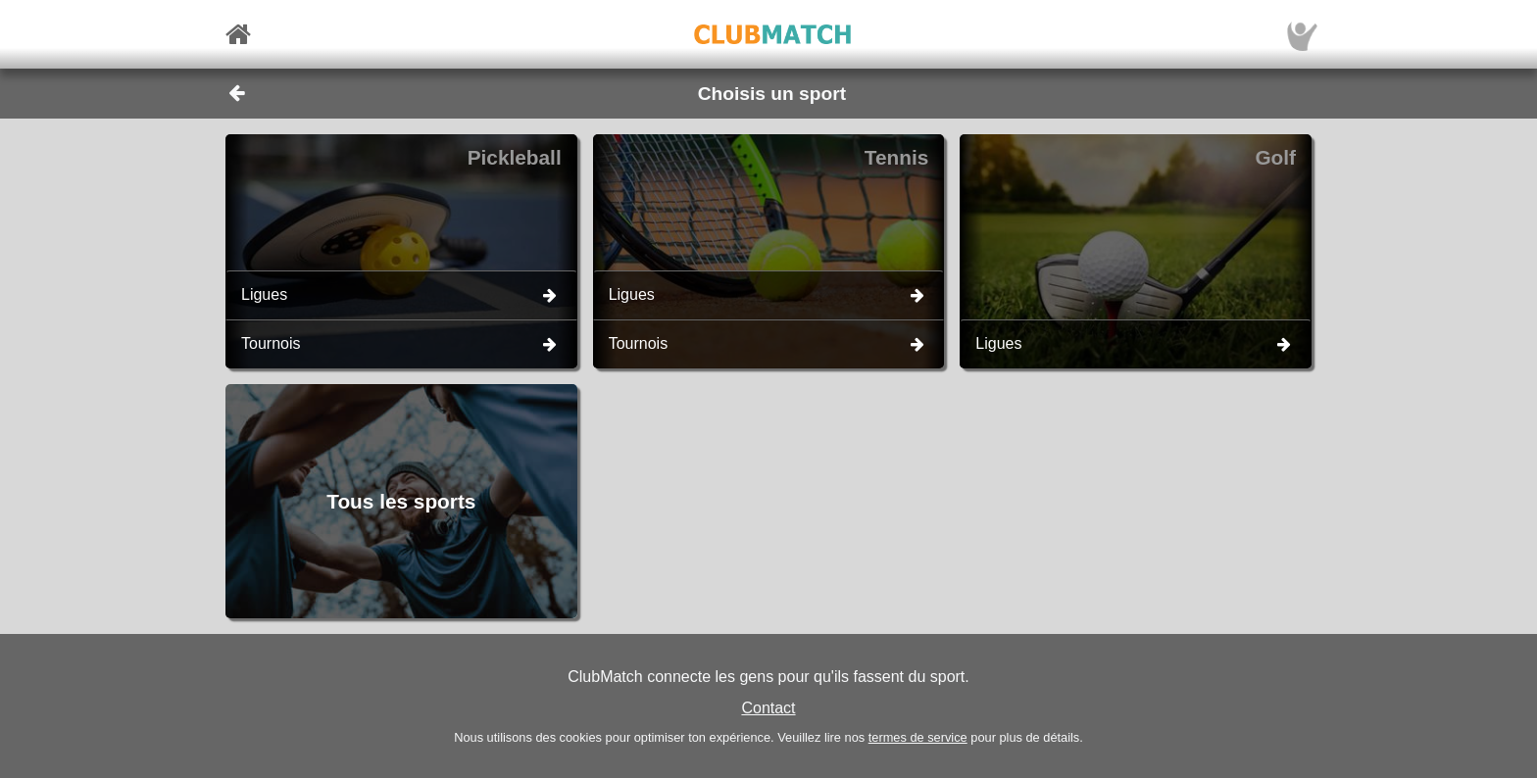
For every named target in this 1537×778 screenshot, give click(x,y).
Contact (768, 708)
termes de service (917, 737)
